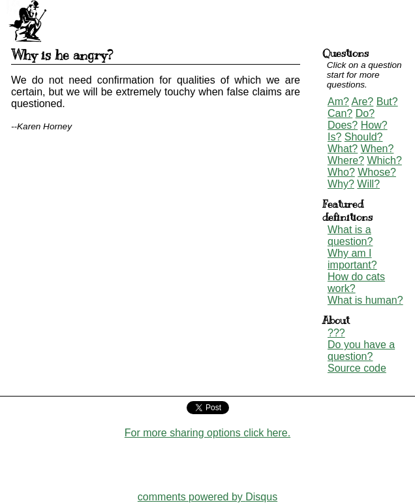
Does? (343, 125)
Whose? (377, 172)
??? (336, 332)
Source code (357, 368)
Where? (346, 160)
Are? (362, 101)
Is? (334, 136)
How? (374, 125)
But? (387, 101)
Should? (364, 136)
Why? (341, 183)
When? (377, 148)
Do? (365, 113)
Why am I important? (352, 259)
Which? (384, 160)
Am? (338, 101)
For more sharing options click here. (207, 432)
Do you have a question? (361, 350)
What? (343, 148)
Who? (341, 172)
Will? (368, 183)
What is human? (365, 300)
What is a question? (350, 235)
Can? (340, 113)
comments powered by (207, 496)
